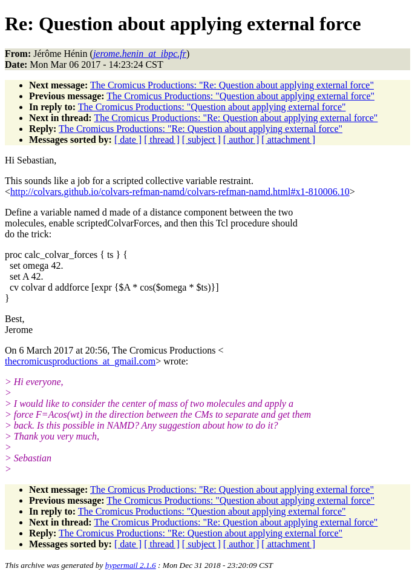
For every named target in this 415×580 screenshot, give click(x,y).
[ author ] (241, 139)
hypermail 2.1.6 (130, 565)
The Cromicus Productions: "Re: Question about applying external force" (232, 85)
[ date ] (128, 139)
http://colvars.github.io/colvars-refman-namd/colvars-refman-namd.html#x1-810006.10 (180, 191)
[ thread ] (162, 139)
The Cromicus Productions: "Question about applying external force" (240, 96)
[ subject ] (201, 139)
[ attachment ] (288, 139)
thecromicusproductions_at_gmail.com (80, 361)
